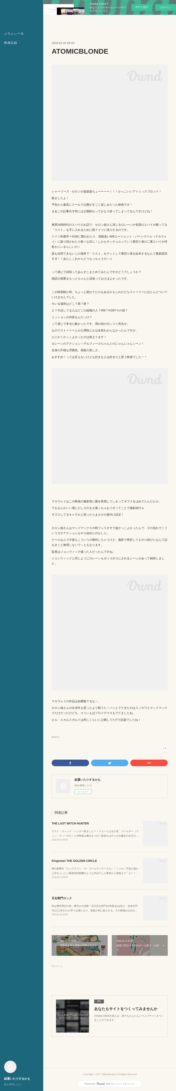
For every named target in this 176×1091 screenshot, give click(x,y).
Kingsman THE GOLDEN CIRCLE (74, 860)
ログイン (165, 7)
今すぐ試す (142, 7)
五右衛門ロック (62, 898)
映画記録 (10, 42)
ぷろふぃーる (14, 33)
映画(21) (55, 737)
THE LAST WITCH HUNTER (70, 823)
